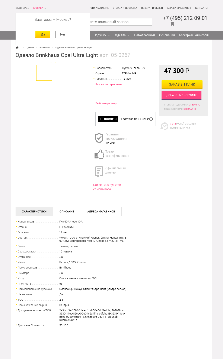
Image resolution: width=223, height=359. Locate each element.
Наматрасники (144, 35)
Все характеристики (108, 84)
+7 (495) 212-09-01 (185, 18)
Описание (67, 211)
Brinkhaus (44, 47)
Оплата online (99, 8)
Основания (167, 35)
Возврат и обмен (152, 8)
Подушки (100, 35)
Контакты (201, 8)
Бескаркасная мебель (194, 35)
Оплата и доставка (125, 8)
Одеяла (120, 35)
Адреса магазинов (179, 8)
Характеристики (34, 211)
